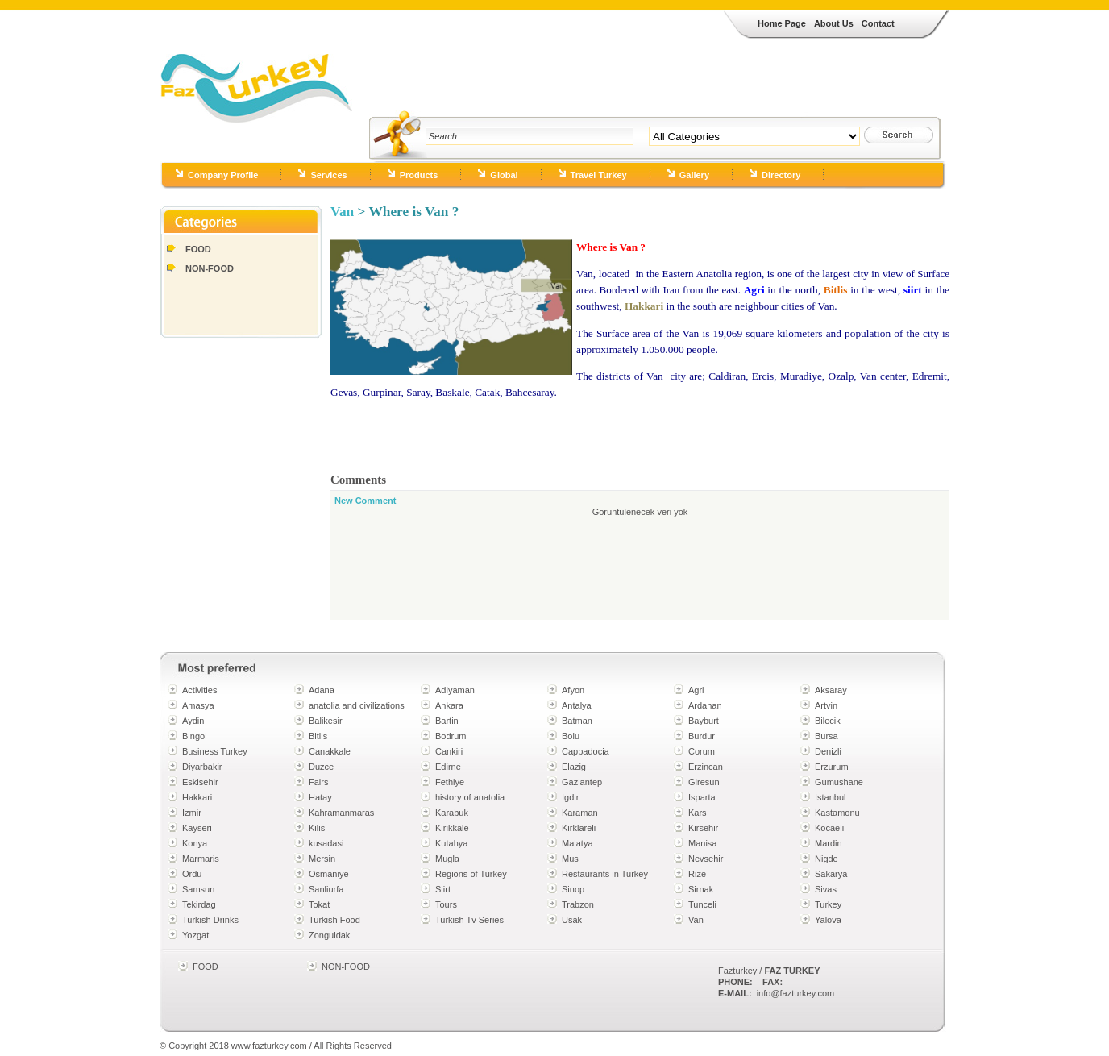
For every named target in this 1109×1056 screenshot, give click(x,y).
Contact (878, 23)
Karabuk (451, 812)
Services (328, 175)
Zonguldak (329, 935)
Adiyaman (455, 690)
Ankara (449, 705)
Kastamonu (837, 812)
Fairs (318, 782)
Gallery (694, 175)
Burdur (701, 736)
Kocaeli (829, 828)
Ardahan (705, 705)
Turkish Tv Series (469, 920)
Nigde (826, 858)
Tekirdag (199, 904)
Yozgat (195, 935)
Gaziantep (582, 782)
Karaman (580, 812)
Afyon (573, 690)
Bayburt (703, 720)
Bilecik (828, 720)
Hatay (320, 797)
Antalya (577, 705)
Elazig (574, 766)
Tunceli (702, 904)
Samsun (198, 889)
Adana (321, 690)
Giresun (704, 782)
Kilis (317, 828)
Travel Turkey (599, 175)
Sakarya (831, 874)
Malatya (577, 843)
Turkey (828, 904)
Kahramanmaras (341, 812)
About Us (834, 23)
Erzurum (832, 766)
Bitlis (318, 736)
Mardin (828, 843)
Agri (696, 690)
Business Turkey (214, 751)
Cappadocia (585, 751)
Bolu (570, 736)
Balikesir (326, 720)
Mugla (447, 858)
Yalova (828, 920)
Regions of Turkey (471, 874)
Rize (697, 874)
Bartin (447, 720)
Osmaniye (329, 874)
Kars (697, 812)
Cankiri (449, 751)
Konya (194, 843)
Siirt (443, 889)
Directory (781, 175)
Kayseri (197, 828)
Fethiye (449, 782)
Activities (199, 690)
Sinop (573, 889)
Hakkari (197, 797)
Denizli (828, 751)
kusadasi (326, 843)
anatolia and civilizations (357, 705)
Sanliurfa (326, 889)
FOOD (198, 249)
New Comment (365, 500)
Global (503, 175)
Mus (570, 858)
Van (342, 211)
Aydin (193, 720)
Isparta (702, 797)
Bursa (826, 736)
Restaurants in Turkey (605, 874)
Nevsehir (705, 858)
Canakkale (330, 751)
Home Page (782, 23)
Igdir (570, 797)
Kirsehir (703, 828)
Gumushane (839, 782)
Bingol (194, 736)
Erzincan (705, 766)
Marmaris (200, 858)
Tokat (319, 904)
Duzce (321, 766)
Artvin (826, 705)
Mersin (322, 858)
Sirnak (700, 889)
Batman (577, 720)
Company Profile (223, 175)
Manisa (702, 843)
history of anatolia (470, 797)
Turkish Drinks (210, 920)
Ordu (191, 874)
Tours (446, 904)
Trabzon (578, 904)
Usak (572, 920)
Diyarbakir (202, 766)
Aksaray (831, 690)
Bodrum (451, 736)
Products (419, 175)
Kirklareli (579, 828)
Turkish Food (334, 920)
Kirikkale (452, 828)
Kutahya (451, 843)
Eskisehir (200, 782)
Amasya (198, 705)
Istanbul (830, 797)
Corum (701, 751)
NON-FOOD (209, 268)
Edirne (448, 766)
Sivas (826, 889)
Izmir (191, 812)
